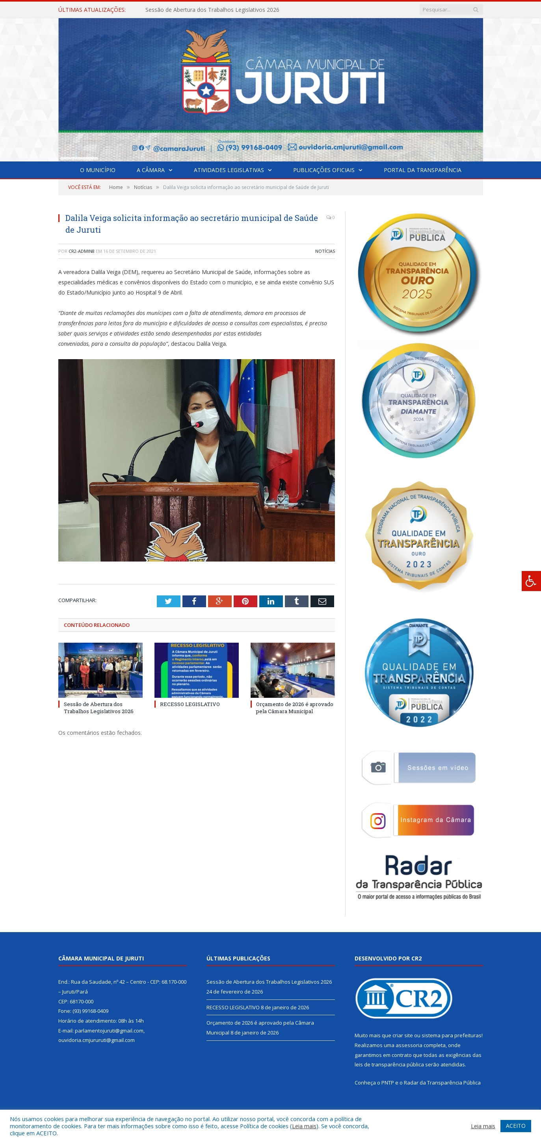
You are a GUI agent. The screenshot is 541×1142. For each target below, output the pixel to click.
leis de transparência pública (389, 1064)
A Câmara (151, 170)
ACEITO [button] (516, 1125)
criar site (402, 1035)
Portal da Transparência (422, 170)
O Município (97, 170)
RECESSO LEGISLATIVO (190, 704)
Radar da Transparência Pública (442, 1082)
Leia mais (304, 1126)
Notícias (325, 251)
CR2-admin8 (82, 251)
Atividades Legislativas (229, 170)
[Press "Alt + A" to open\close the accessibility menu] (531, 581)
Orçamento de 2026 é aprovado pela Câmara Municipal (294, 708)
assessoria (409, 1045)
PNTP (387, 1082)
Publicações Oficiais (324, 170)
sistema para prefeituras (452, 1035)
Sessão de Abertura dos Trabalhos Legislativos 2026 (212, 9)
